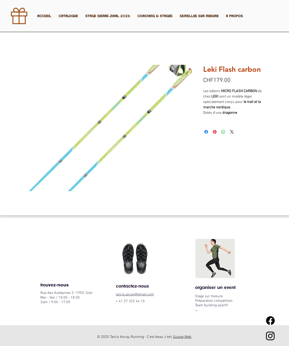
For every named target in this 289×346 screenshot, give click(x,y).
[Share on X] (232, 132)
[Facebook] (270, 320)
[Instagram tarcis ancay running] (270, 335)
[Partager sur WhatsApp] (223, 132)
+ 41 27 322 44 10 (130, 301)
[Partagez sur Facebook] (206, 132)
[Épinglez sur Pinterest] (214, 132)
